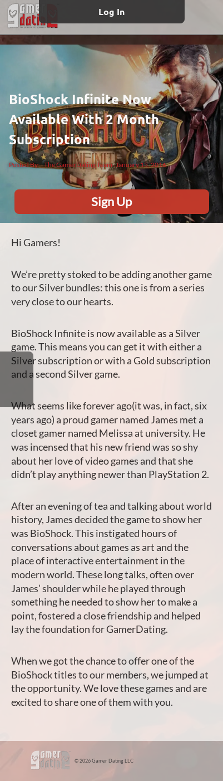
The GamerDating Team (78, 164)
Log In (111, 11)
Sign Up (111, 201)
